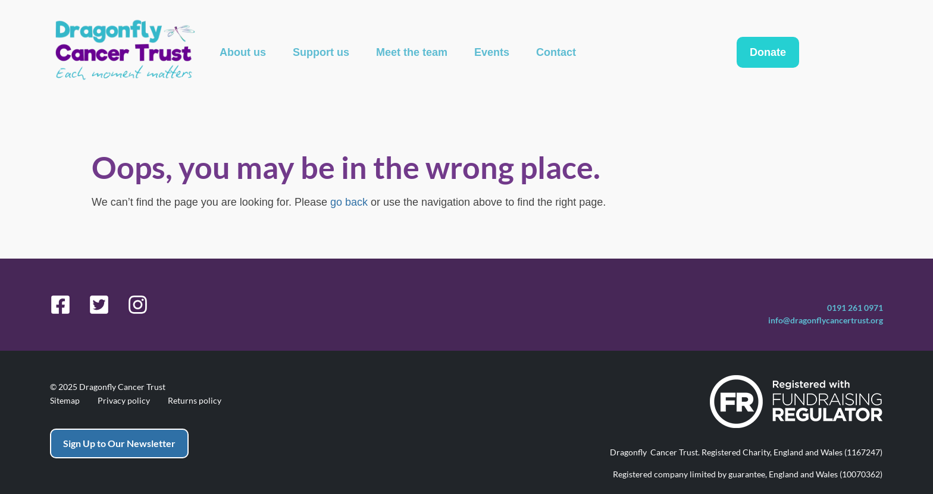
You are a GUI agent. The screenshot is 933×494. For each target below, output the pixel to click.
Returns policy (194, 401)
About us (243, 52)
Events (491, 52)
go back (349, 202)
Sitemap (65, 401)
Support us (321, 52)
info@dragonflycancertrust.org (825, 320)
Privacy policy (124, 401)
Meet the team (411, 52)
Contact (556, 52)
